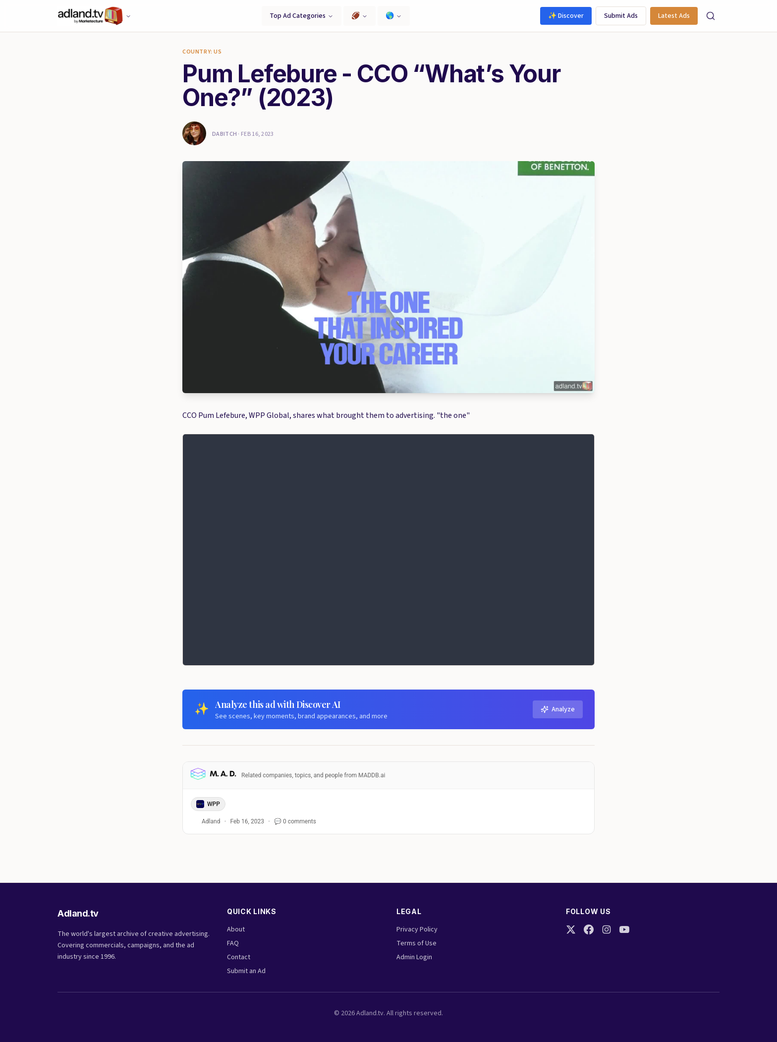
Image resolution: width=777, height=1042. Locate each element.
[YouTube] (624, 929)
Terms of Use (416, 943)
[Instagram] (606, 929)
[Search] (711, 16)
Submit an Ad (246, 971)
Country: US (202, 52)
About (236, 929)
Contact (238, 957)
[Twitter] (571, 929)
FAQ (233, 943)
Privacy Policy (417, 929)
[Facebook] (589, 929)
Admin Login (414, 957)
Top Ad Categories (301, 16)
